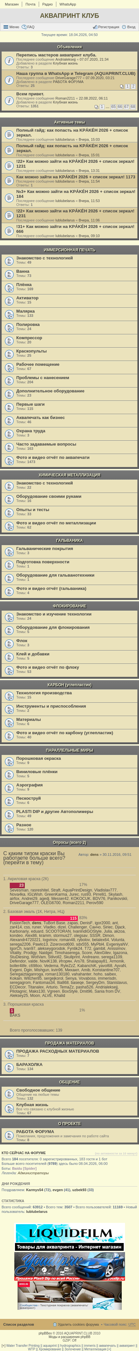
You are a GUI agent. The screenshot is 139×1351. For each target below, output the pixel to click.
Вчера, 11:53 (89, 201)
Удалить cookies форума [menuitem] (78, 1324)
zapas (72, 923)
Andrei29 (29, 898)
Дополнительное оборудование (50, 391)
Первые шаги (30, 404)
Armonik (116, 961)
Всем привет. (30, 93)
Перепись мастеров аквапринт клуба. (56, 55)
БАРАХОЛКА (29, 1064)
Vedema (51, 965)
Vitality (15, 952)
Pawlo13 (40, 944)
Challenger (77, 927)
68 (133, 106)
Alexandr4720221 (25, 940)
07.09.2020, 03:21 (100, 78)
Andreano (90, 957)
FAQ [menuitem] (31, 27)
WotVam (38, 957)
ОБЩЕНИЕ (69, 1082)
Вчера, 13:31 (89, 171)
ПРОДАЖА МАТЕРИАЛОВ (69, 1043)
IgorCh (15, 948)
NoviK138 (48, 961)
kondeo (16, 935)
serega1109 (111, 957)
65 (113, 106)
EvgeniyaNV (117, 944)
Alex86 (31, 935)
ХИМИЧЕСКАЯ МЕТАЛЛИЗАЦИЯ (69, 475)
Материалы (28, 719)
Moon (35, 995)
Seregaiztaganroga (26, 974)
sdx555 (82, 944)
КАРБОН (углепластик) (69, 685)
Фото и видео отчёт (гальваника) (51, 588)
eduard (37, 931)
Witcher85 (33, 978)
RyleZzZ (68, 965)
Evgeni (16, 970)
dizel (62, 927)
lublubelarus (65, 139)
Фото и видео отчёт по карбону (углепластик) (64, 732)
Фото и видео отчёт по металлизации (56, 522)
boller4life (18, 965)
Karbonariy (19, 931)
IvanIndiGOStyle (87, 931)
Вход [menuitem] (131, 27)
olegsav (81, 935)
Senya (70, 978)
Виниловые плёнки (37, 771)
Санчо (95, 927)
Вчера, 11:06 (89, 220)
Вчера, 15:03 (89, 139)
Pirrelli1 (99, 894)
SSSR (95, 935)
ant (115, 923)
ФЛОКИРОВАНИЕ (69, 606)
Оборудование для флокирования (53, 627)
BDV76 (99, 898)
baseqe (77, 982)
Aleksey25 (19, 995)
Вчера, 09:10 (89, 236)
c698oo (35, 965)
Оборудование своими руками (48, 496)
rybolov (83, 940)
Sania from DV (107, 991)
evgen (57, 1190)
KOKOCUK (80, 898)
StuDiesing (19, 957)
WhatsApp (68, 4)
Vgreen (53, 991)
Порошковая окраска (38, 758)
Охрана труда (30, 430)
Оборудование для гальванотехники (55, 575)
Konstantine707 (106, 970)
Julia (108, 931)
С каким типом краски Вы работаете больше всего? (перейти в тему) (34, 858)
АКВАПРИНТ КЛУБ (69, 15)
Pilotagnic (18, 991)
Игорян (65, 961)
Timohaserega (67, 952)
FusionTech (20, 923)
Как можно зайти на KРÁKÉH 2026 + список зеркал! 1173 (75, 176)
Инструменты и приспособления (51, 706)
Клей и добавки (32, 654)
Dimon (108, 935)
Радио (47, 4)
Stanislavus (117, 982)
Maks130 (37, 991)
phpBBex (45, 1333)
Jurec (74, 894)
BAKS (15, 1015)
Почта (30, 4)
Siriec (108, 927)
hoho (98, 974)
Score (87, 952)
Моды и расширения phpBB (69, 1337)
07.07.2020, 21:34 (94, 59)
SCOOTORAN (58, 931)
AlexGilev (102, 952)
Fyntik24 (74, 948)
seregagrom (20, 982)
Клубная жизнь (65, 63)
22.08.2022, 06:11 (93, 98)
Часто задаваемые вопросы (46, 444)
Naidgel (45, 952)
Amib (85, 970)
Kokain (16, 978)
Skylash (115, 894)
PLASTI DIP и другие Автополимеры (54, 811)
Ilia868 (63, 982)
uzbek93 (79, 1190)
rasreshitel (40, 890)
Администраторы (33, 1173)
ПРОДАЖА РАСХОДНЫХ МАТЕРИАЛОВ (57, 1051)
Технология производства (44, 692)
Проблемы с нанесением (42, 377)
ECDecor (18, 987)
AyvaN (120, 965)
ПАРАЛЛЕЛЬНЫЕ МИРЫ (69, 750)
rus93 (86, 894)
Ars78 (79, 961)
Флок (21, 640)
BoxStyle (70, 991)
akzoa (119, 931)
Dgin (28, 970)
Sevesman (19, 890)
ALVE (47, 995)
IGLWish (34, 894)
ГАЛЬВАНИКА (69, 540)
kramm (45, 935)
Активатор (27, 297)
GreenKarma (56, 894)
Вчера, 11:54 (89, 181)
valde (33, 961)
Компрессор (29, 337)
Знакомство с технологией (44, 258)
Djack (120, 927)
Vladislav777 (105, 890)
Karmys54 (34, 1190)
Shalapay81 (97, 961)
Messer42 (60, 898)
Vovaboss (87, 978)
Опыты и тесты (32, 509)
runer (36, 927)
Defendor (18, 961)
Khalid (59, 995)
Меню (14, 27)
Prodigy (30, 952)
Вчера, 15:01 (89, 155)
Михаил (72, 970)
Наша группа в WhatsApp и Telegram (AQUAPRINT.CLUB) (75, 73)
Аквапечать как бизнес (40, 417)
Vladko (50, 927)
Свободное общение (38, 1090)
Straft (55, 890)
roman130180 (57, 974)
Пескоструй (28, 798)
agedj (44, 898)
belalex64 (100, 940)
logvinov (50, 940)
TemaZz (67, 987)
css (27, 927)
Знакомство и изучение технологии (53, 614)
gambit (99, 948)
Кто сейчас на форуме (24, 1153)
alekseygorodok (51, 948)
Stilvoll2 (55, 957)
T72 (87, 948)
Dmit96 (86, 991)
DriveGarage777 (68, 78)
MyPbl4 (97, 944)
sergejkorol (53, 978)
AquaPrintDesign (77, 890)
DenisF (86, 923)
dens (94, 854)
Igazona (120, 952)
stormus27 (62, 935)
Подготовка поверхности (42, 561)
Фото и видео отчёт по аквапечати (53, 457)
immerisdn (107, 978)
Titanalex (36, 987)
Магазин (12, 4)
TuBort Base (54, 923)
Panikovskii (117, 898)
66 (120, 106)
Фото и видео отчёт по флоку (47, 667)
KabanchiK (87, 965)
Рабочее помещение (38, 364)
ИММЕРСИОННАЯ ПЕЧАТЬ (69, 250)
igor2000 (102, 923)
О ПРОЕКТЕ (69, 1123)
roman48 (67, 940)
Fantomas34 (44, 982)
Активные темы (69, 122)
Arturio (52, 987)
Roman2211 (65, 98)
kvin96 (57, 970)
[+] (3, 1345)
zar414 (16, 927)
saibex (110, 974)
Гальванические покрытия (44, 548)
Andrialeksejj (65, 59)
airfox (15, 898)
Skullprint (72, 957)
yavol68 (105, 965)
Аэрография (29, 785)
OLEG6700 (51, 903)
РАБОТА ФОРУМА (68, 82)
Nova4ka (17, 894)
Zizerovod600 (62, 944)
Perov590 (94, 903)
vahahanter (81, 974)
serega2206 (20, 944)
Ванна (22, 271)
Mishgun (41, 970)
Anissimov (116, 948)
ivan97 (29, 948)
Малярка (25, 311)
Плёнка (24, 284)
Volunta (117, 940)
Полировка (28, 324)
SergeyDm (95, 982)
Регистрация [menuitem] (108, 27)
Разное (23, 824)
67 (126, 106)
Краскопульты (31, 351)
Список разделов (18, 1324)
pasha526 (84, 987)
